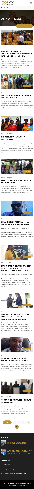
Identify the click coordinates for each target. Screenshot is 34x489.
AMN (4, 48)
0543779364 (7, 464)
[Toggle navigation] (31, 3)
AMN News (10, 48)
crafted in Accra (24, 483)
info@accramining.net (10, 469)
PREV (7, 422)
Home (20, 26)
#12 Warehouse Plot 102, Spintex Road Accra (16, 473)
